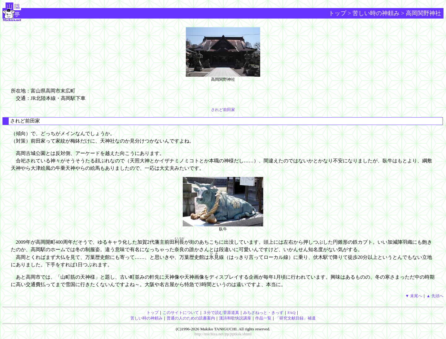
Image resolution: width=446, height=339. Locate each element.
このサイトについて (181, 312)
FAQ (291, 312)
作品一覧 (263, 318)
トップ (337, 13)
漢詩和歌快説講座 (235, 318)
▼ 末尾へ (413, 296)
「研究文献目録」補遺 (295, 318)
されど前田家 (223, 109)
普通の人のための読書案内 (191, 318)
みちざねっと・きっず (263, 312)
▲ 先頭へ (435, 296)
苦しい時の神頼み (376, 13)
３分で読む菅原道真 (221, 312)
